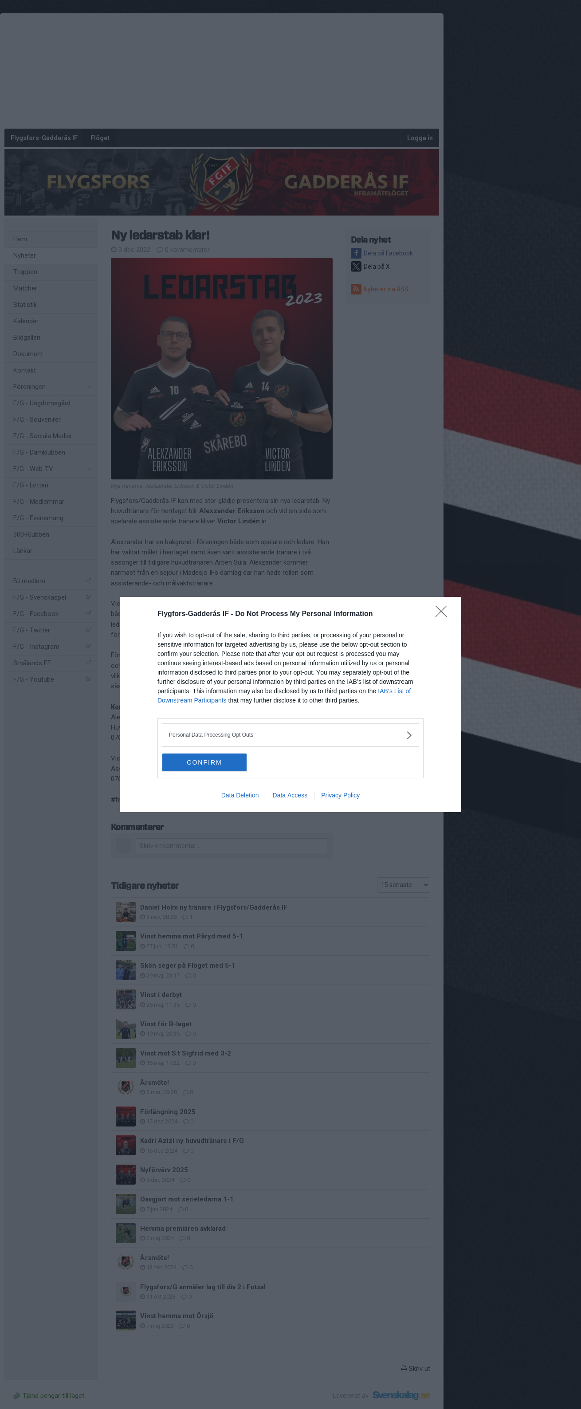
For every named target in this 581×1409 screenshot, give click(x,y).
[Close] (444, 614)
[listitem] (290, 735)
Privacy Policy (340, 795)
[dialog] (290, 704)
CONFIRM (204, 762)
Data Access (290, 795)
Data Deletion (240, 795)
